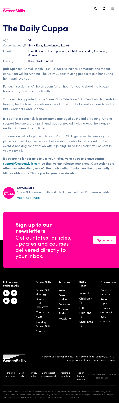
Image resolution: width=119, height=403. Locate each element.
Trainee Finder (63, 311)
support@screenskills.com (21, 163)
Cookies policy (22, 374)
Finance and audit (106, 310)
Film (82, 307)
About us (41, 331)
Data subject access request (48, 374)
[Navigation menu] (113, 9)
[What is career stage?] (24, 46)
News (61, 290)
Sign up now (105, 240)
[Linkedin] (6, 301)
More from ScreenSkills (28, 197)
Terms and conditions (9, 374)
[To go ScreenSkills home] (14, 8)
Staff (39, 317)
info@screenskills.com (79, 360)
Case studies (62, 297)
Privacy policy (33, 374)
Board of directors (106, 292)
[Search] (95, 9)
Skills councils (105, 319)
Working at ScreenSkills (43, 324)
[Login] (104, 9)
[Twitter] (14, 293)
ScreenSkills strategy (43, 292)
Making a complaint (66, 374)
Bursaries (64, 304)
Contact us (42, 312)
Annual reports (105, 301)
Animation (85, 293)
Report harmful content (81, 376)
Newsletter (65, 318)
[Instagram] (14, 301)
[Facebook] (6, 293)
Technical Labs (102, 377)
